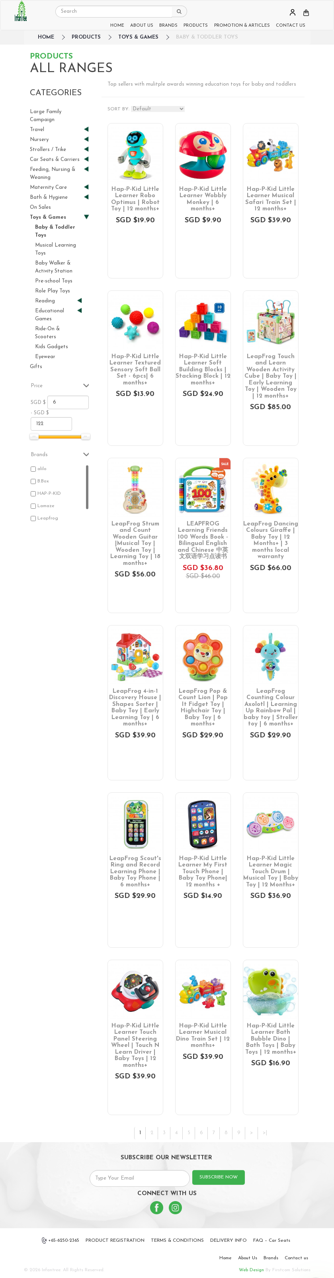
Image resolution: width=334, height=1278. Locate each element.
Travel (56, 129)
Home (225, 1258)
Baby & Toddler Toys (207, 37)
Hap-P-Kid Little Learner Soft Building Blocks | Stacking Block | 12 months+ (203, 370)
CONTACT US (290, 26)
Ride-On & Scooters (47, 332)
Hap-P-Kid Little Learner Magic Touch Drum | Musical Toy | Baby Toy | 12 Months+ (270, 872)
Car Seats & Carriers (56, 159)
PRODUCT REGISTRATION (115, 1240)
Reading (55, 301)
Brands (271, 1258)
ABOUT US (141, 26)
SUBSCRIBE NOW (218, 1177)
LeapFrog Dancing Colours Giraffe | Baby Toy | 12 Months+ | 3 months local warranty (270, 540)
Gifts (36, 366)
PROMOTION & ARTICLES (242, 26)
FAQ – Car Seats (271, 1240)
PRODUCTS (196, 26)
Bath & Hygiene (56, 197)
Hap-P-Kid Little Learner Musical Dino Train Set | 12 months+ (203, 1036)
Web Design (251, 1270)
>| (265, 1132)
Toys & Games (138, 37)
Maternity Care (56, 187)
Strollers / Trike (56, 149)
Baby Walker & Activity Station (53, 267)
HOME (117, 26)
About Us (247, 1258)
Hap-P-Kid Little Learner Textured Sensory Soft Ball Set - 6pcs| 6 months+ (135, 370)
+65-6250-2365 (60, 1240)
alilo (42, 469)
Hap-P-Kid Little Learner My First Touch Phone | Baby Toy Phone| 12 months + (202, 872)
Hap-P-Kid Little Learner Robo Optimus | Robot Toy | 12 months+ (135, 199)
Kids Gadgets (51, 346)
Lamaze (46, 506)
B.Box (43, 481)
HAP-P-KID (49, 493)
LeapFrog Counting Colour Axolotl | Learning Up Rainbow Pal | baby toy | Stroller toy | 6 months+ (271, 707)
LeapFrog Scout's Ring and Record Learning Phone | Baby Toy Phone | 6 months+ (135, 872)
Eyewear (45, 356)
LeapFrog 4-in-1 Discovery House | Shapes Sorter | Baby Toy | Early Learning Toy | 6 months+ (135, 707)
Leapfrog (47, 518)
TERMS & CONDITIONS (177, 1240)
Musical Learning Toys (55, 249)
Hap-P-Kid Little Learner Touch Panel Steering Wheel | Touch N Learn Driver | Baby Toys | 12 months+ (135, 1045)
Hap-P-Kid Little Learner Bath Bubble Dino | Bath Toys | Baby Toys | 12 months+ (270, 1039)
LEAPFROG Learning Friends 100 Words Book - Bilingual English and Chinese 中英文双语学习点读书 (203, 540)
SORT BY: (118, 109)
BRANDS (168, 26)
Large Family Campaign (45, 115)
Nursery (56, 139)
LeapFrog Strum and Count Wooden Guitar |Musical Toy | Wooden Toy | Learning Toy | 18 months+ (135, 543)
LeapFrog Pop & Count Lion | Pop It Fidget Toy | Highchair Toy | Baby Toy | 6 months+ (203, 707)
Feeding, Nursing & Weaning (56, 173)
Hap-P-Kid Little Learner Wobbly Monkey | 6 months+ (203, 199)
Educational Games (55, 314)
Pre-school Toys (53, 281)
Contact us (296, 1258)
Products (86, 37)
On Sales (40, 207)
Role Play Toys (52, 291)
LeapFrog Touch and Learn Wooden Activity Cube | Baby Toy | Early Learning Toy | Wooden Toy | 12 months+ (270, 376)
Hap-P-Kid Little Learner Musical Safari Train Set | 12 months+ (270, 199)
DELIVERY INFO (228, 1240)
